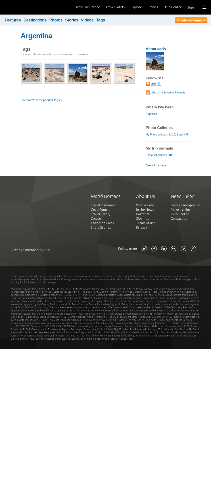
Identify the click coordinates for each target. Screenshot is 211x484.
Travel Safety (115, 7)
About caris (156, 49)
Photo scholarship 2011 (160, 155)
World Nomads (23, 7)
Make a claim (180, 209)
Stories (153, 7)
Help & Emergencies (186, 205)
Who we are (145, 205)
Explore (136, 7)
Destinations (35, 20)
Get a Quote (100, 209)
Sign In (192, 7)
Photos (56, 20)
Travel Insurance (87, 7)
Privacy (141, 227)
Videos (87, 20)
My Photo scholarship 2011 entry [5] (167, 134)
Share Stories (101, 227)
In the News (145, 209)
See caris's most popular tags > (41, 100)
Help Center (173, 7)
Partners (142, 214)
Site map (142, 218)
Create (96, 218)
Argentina (36, 36)
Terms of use (145, 223)
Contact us (179, 218)
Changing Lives (102, 223)
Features (13, 20)
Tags (100, 20)
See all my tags (156, 165)
